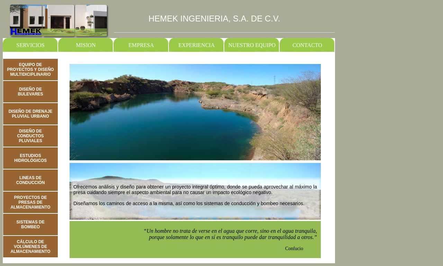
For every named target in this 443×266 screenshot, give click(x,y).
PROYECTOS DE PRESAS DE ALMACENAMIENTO (30, 202)
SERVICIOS (30, 45)
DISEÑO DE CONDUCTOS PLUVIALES (30, 136)
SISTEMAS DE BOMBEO (30, 224)
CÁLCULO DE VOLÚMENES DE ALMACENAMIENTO (30, 246)
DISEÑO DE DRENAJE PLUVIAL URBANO (31, 114)
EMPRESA (141, 45)
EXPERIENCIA (197, 45)
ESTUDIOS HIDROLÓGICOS (30, 158)
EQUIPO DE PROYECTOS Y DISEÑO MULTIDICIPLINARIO (30, 69)
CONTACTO (307, 45)
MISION (86, 45)
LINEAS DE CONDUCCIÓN (30, 180)
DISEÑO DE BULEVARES (30, 92)
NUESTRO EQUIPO (251, 45)
